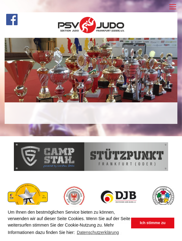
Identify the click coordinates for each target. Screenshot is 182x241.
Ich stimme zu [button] (152, 223)
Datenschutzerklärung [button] (98, 232)
